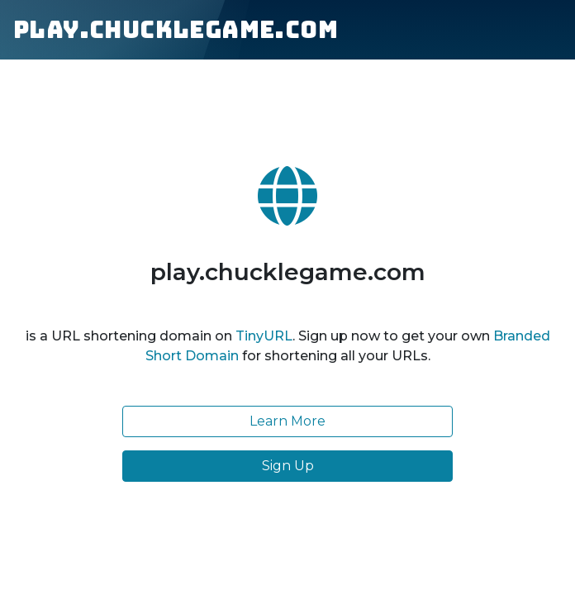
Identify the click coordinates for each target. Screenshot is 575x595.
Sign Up (288, 466)
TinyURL (263, 336)
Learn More (287, 421)
